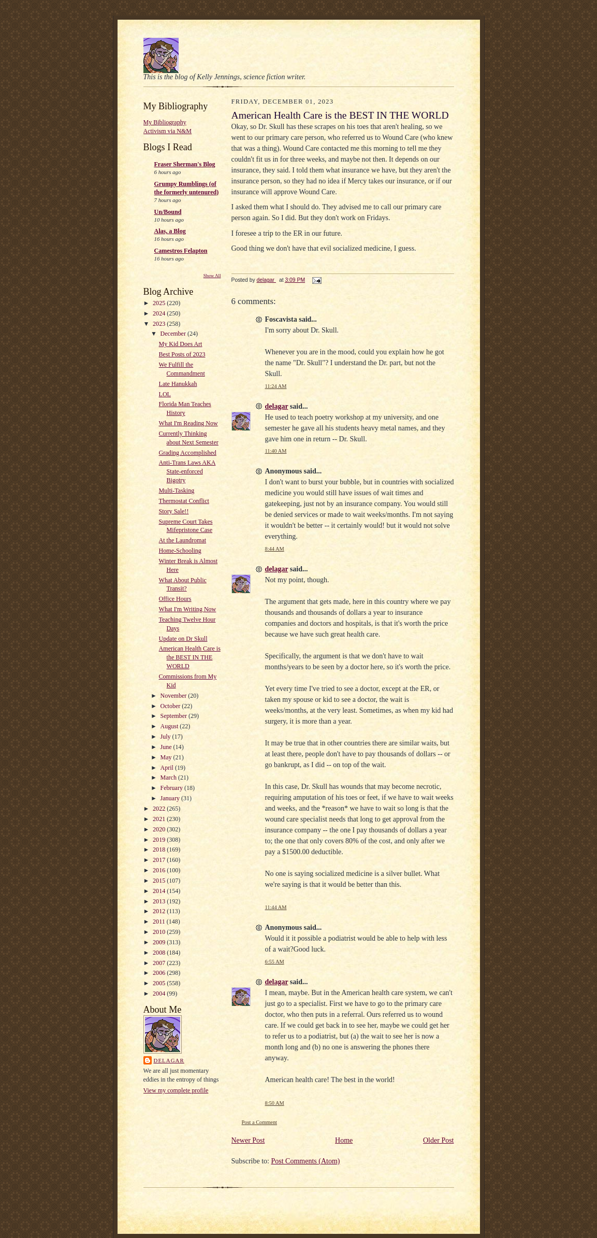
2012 (160, 911)
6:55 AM (274, 962)
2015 (160, 880)
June (167, 747)
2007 (160, 963)
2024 (160, 313)
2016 (160, 870)
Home (344, 1140)
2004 (160, 993)
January (171, 798)
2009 (160, 942)
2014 (160, 891)
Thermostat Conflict (184, 501)
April (168, 767)
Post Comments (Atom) (305, 1161)
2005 (160, 983)
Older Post (438, 1140)
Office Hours (175, 598)
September (174, 715)
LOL (165, 394)
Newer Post (248, 1140)
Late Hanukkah (178, 383)
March (169, 777)
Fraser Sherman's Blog (184, 164)
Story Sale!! (174, 511)
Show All (212, 275)
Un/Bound (168, 211)
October (171, 706)
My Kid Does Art (180, 344)
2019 (160, 839)
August (170, 726)
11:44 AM (276, 907)
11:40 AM (276, 451)
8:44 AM (274, 549)
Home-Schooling (180, 550)
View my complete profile (176, 1090)
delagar (169, 1060)
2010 (160, 931)
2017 (160, 859)
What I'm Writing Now (187, 609)
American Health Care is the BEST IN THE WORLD (190, 657)
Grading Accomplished (187, 452)
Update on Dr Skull (183, 638)
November (174, 695)
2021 (160, 819)
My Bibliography (164, 122)
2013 (160, 901)
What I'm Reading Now (188, 423)
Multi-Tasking (177, 490)
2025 (160, 303)
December (174, 333)
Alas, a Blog (170, 231)
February (172, 787)
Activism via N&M (167, 131)
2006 (160, 972)
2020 (160, 829)
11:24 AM (276, 386)
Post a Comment (260, 1122)
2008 (160, 952)
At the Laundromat (183, 540)
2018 (160, 849)
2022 (160, 808)
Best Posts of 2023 (182, 354)
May (167, 757)
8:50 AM (274, 1103)
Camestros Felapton (181, 250)
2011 (160, 921)
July (166, 736)
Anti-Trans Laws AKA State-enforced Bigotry (187, 471)
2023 (160, 323)
